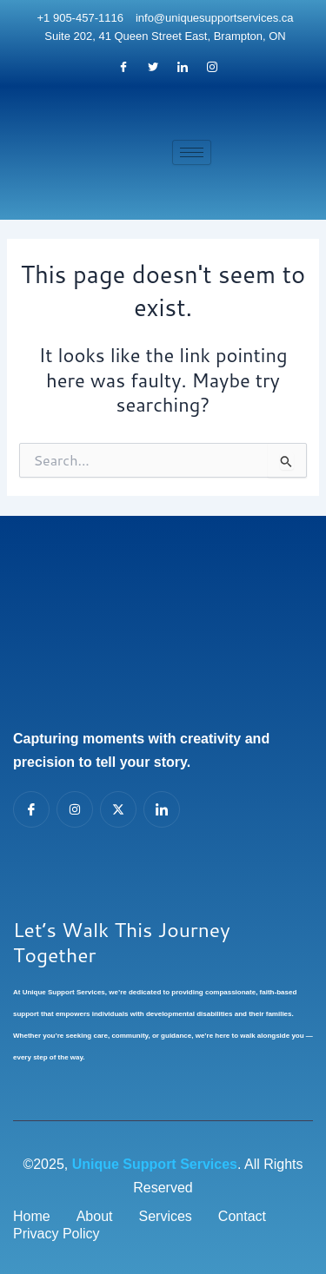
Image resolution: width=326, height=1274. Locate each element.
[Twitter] (153, 68)
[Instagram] (212, 68)
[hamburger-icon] (191, 152)
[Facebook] (123, 68)
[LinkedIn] (183, 68)
